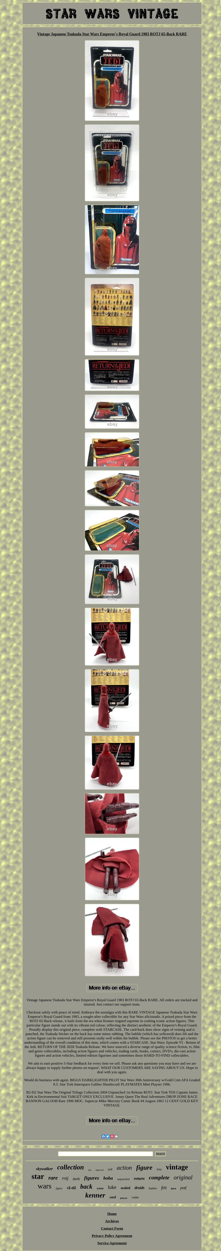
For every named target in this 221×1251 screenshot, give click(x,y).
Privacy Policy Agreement (112, 1236)
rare (53, 1178)
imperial (100, 1170)
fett (164, 1187)
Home (112, 1214)
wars (44, 1186)
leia (159, 1169)
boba (108, 1178)
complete (159, 1177)
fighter (59, 1188)
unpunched (123, 1179)
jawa (173, 1188)
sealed (125, 1188)
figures (91, 1178)
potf (183, 1188)
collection (70, 1167)
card (112, 1197)
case (100, 1188)
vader (135, 1197)
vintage (177, 1167)
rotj (65, 1178)
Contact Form (112, 1228)
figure (144, 1167)
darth (76, 1179)
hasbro (153, 1188)
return (139, 1178)
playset (123, 1198)
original (183, 1177)
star (38, 1176)
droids (140, 1188)
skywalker (44, 1168)
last (89, 1170)
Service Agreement (112, 1243)
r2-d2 (71, 1188)
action (124, 1167)
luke (112, 1187)
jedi (110, 1169)
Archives (112, 1221)
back (86, 1186)
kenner (95, 1195)
